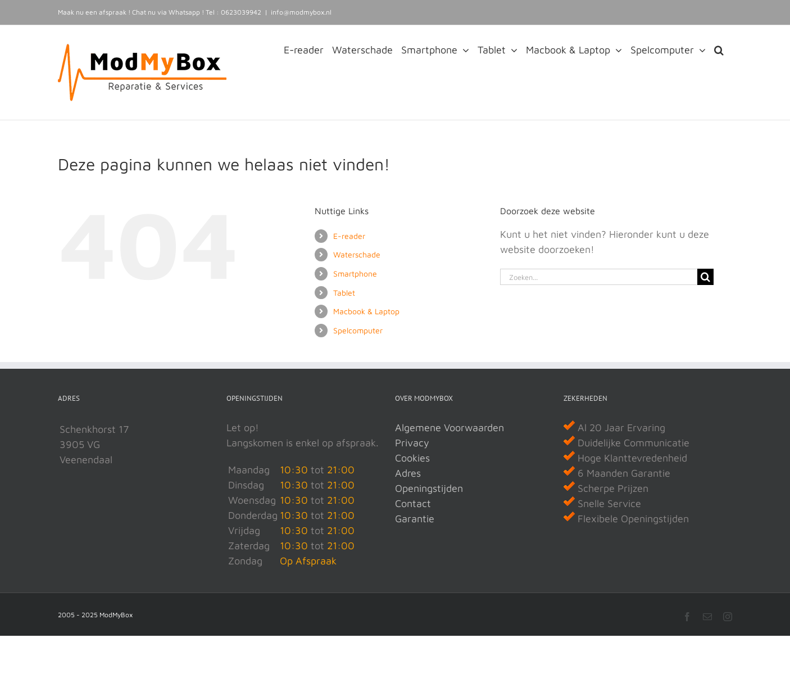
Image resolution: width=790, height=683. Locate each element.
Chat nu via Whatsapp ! (168, 12)
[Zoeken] (705, 277)
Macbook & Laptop (366, 311)
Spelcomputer (358, 330)
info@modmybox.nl (301, 12)
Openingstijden (429, 488)
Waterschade (356, 254)
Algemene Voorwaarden (449, 427)
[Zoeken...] (598, 277)
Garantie (414, 518)
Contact (413, 503)
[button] (719, 49)
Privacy (412, 443)
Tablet (344, 292)
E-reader (349, 236)
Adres (408, 473)
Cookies (412, 458)
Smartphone (355, 273)
